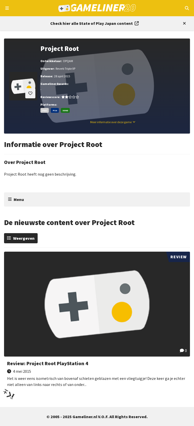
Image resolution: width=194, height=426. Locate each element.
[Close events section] (183, 23)
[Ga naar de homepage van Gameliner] (97, 8)
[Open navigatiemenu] (7, 8)
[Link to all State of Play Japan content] (94, 23)
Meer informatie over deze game (111, 122)
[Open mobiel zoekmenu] (187, 8)
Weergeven (24, 238)
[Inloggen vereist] (30, 93)
